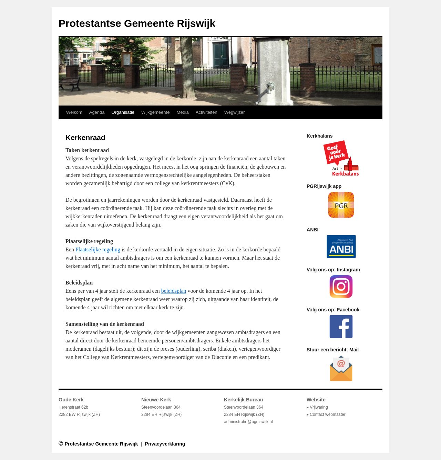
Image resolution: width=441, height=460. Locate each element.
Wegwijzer (234, 112)
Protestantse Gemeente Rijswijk (137, 23)
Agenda (97, 112)
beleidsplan (173, 291)
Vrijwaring (319, 407)
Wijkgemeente (155, 112)
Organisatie (123, 112)
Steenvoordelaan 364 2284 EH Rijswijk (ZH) (244, 407)
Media (182, 112)
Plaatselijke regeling (97, 249)
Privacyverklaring (165, 444)
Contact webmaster (327, 414)
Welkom (74, 112)
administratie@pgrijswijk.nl (248, 421)
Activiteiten (206, 112)
